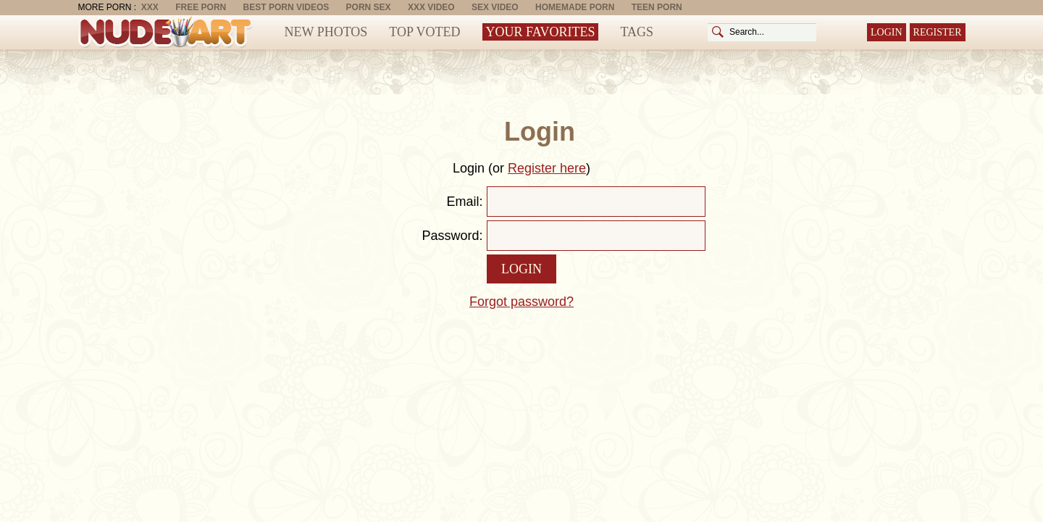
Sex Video (495, 7)
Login (886, 32)
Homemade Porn (574, 7)
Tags (636, 32)
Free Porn (200, 7)
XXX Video (431, 7)
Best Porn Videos (286, 7)
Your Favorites (540, 32)
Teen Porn (657, 7)
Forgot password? (521, 301)
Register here (547, 168)
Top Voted (424, 32)
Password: (452, 235)
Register (937, 32)
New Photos (326, 32)
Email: (464, 201)
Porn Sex (368, 7)
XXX (150, 7)
